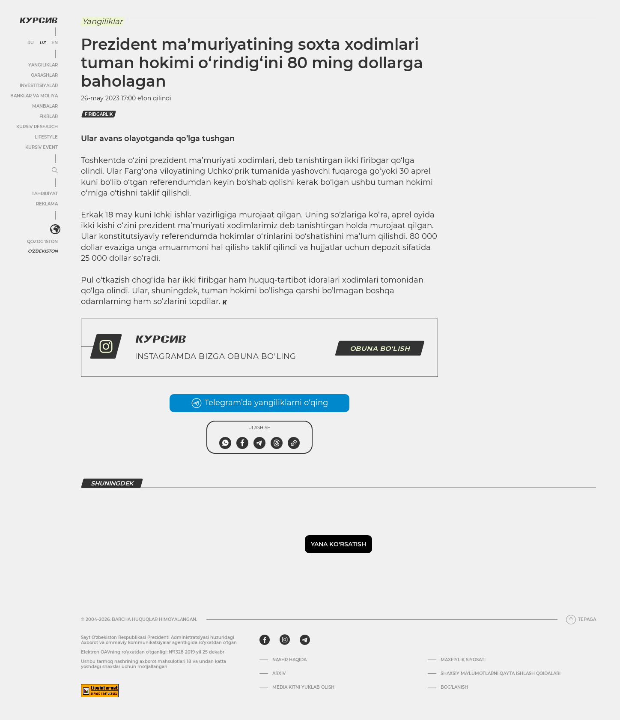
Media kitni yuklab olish (303, 687)
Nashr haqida (289, 660)
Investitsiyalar (39, 85)
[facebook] (264, 640)
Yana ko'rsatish (338, 544)
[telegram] (305, 640)
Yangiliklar (43, 65)
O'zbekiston (43, 251)
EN (54, 42)
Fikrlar (48, 116)
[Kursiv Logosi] (38, 20)
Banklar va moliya (34, 96)
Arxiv (279, 673)
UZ (42, 42)
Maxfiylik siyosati (463, 660)
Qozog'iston (42, 241)
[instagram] (285, 640)
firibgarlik (99, 114)
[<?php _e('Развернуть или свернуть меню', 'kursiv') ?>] (55, 229)
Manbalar (45, 106)
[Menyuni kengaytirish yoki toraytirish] (55, 170)
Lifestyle (46, 137)
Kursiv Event (41, 147)
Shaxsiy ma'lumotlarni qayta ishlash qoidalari (500, 673)
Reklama (47, 204)
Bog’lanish (454, 687)
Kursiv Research (37, 127)
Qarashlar (44, 75)
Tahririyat (45, 193)
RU (30, 42)
